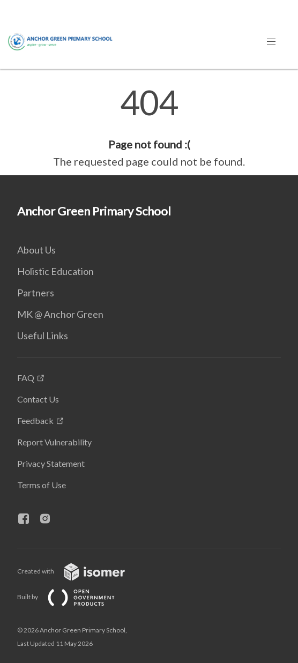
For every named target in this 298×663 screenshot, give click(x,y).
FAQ (25, 378)
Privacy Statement (51, 463)
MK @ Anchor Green (60, 314)
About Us (36, 250)
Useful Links (42, 335)
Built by (74, 597)
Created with (79, 571)
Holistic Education (55, 271)
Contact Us (38, 399)
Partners (35, 293)
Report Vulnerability (54, 442)
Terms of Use (41, 485)
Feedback (35, 420)
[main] (149, 127)
